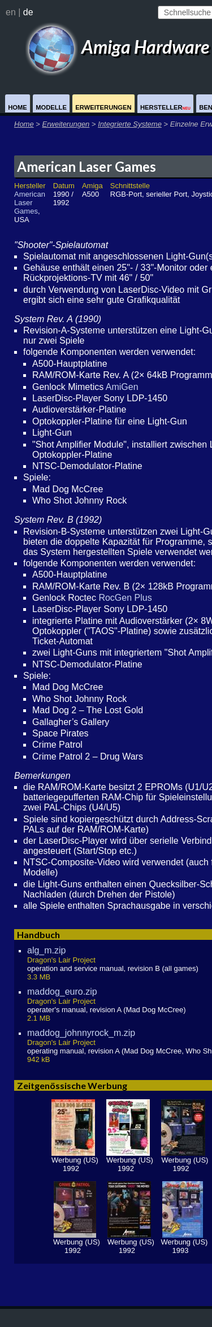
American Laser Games (86, 166)
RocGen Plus (125, 597)
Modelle (51, 107)
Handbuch (38, 934)
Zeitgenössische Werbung (72, 1085)
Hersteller (165, 107)
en (11, 12)
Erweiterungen (103, 107)
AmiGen (122, 387)
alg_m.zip (46, 950)
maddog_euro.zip (62, 991)
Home (17, 107)
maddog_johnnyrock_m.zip (81, 1033)
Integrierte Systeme (130, 124)
